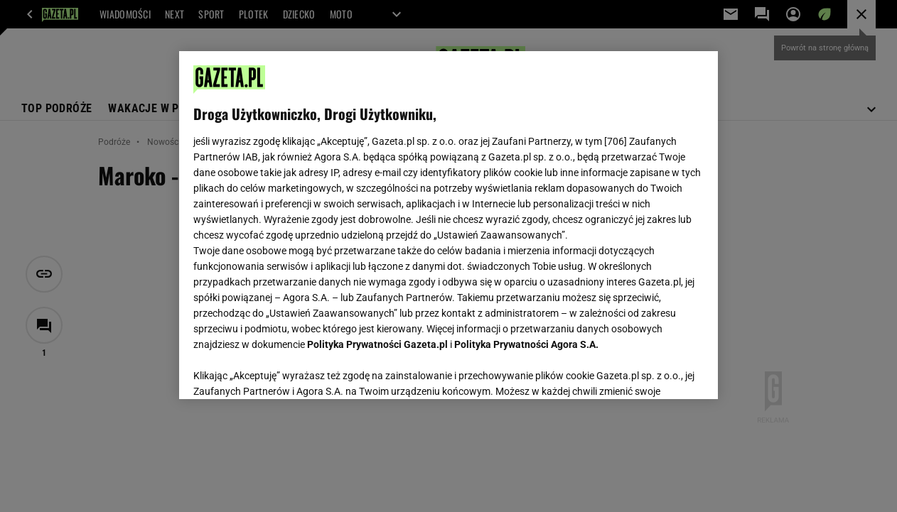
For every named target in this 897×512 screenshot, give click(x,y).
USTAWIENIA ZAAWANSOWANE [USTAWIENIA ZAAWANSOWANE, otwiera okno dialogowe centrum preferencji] (286, 370)
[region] (448, 225)
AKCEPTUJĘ (655, 371)
